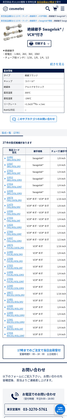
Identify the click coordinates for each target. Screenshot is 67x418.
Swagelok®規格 (45, 20)
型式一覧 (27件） (11, 132)
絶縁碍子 (33, 16)
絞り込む (60, 409)
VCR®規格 (43, 16)
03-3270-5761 (34, 409)
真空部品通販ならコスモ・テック (14, 16)
